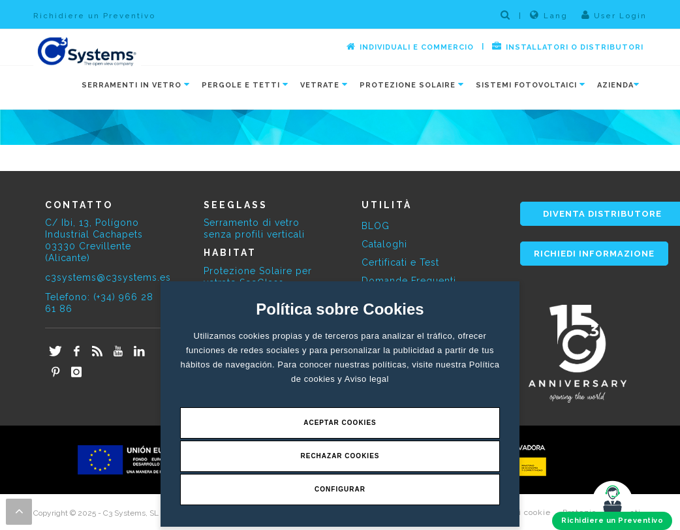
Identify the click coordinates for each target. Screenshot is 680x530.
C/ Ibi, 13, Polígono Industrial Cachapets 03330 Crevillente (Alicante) (94, 240)
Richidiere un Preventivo (94, 15)
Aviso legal (367, 379)
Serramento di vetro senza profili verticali (254, 228)
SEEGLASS (236, 205)
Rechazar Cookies (339, 456)
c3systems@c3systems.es (108, 277)
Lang (549, 15)
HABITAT (230, 252)
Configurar (340, 489)
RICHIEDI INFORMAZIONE (594, 253)
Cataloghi (384, 244)
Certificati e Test (400, 262)
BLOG (376, 226)
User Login (614, 15)
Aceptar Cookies (340, 422)
